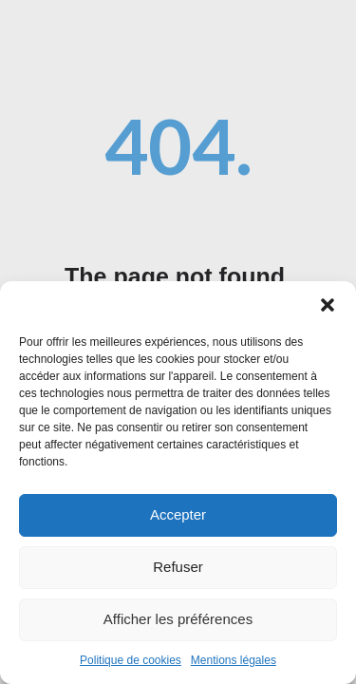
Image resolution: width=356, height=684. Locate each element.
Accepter (178, 518)
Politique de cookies (130, 664)
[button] (327, 308)
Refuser (178, 570)
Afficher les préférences (178, 623)
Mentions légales (233, 664)
